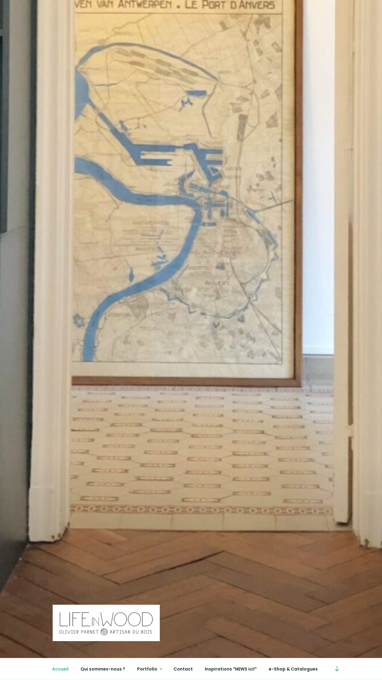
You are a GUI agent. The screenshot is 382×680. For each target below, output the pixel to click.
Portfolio (150, 669)
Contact (183, 669)
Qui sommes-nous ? (103, 669)
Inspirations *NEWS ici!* (231, 669)
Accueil (60, 669)
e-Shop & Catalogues (293, 669)
